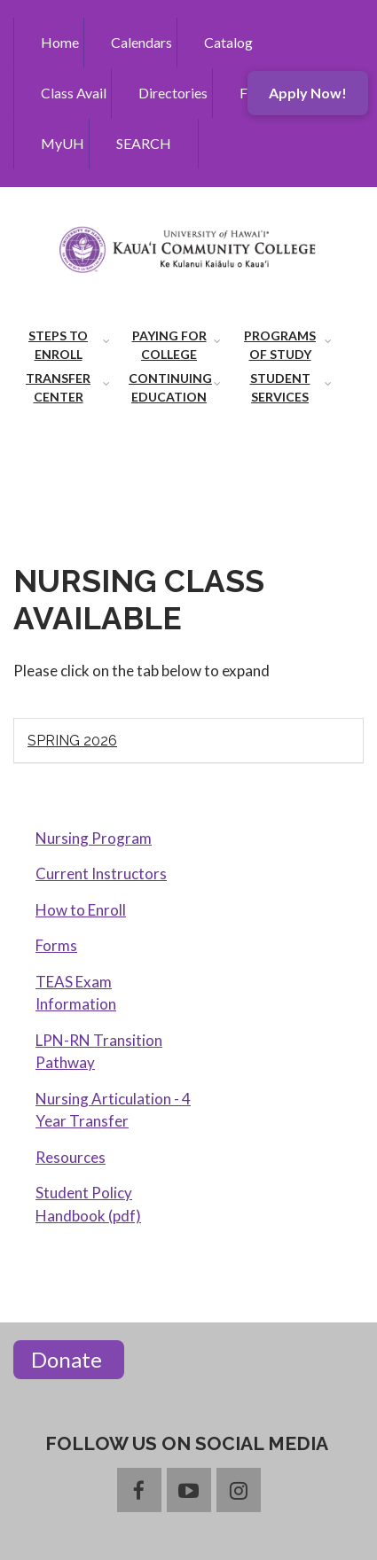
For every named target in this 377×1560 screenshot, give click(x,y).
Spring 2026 (72, 740)
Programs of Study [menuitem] (280, 345)
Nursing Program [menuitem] (93, 838)
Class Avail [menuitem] (73, 92)
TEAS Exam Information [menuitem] (75, 993)
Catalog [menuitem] (228, 42)
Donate (68, 1359)
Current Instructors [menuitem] (101, 873)
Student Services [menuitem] (280, 387)
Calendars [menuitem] (141, 42)
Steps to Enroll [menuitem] (58, 345)
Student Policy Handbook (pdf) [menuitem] (88, 1204)
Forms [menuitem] (56, 945)
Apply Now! (308, 92)
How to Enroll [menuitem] (80, 910)
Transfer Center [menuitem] (58, 387)
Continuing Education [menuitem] (170, 387)
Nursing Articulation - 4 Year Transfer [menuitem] (113, 1110)
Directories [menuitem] (173, 92)
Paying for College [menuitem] (169, 345)
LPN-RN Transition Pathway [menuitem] (98, 1051)
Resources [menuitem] (70, 1157)
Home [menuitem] (60, 42)
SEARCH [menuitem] (143, 143)
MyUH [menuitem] (62, 143)
